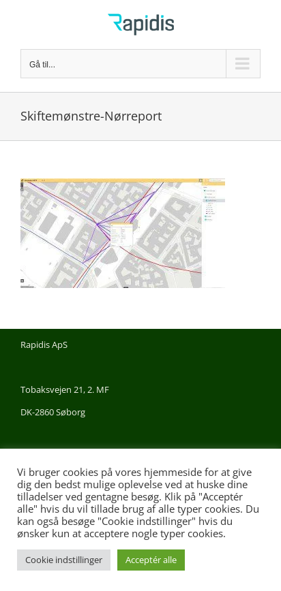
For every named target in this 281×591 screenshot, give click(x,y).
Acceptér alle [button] (151, 560)
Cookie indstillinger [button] (63, 560)
